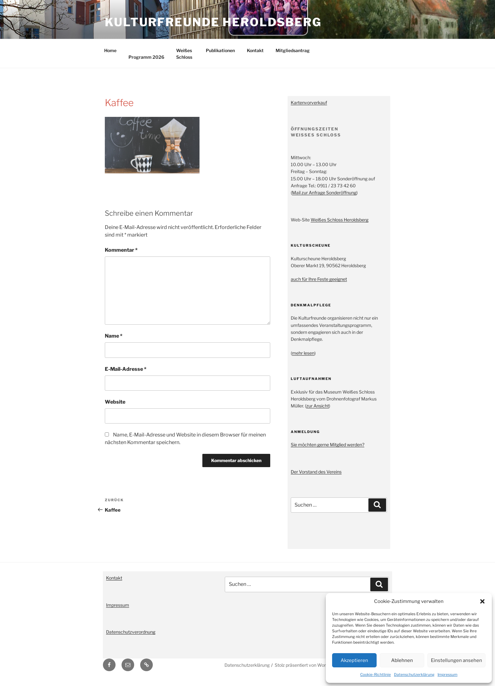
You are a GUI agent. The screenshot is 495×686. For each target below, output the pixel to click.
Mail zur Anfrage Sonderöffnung (324, 198)
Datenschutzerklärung (414, 674)
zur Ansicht (317, 411)
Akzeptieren (354, 660)
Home (110, 56)
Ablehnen (402, 660)
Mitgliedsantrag (293, 56)
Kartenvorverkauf (309, 108)
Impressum (447, 674)
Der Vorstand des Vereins (316, 477)
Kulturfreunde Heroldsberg (213, 22)
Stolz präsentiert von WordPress (307, 670)
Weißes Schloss (184, 59)
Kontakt (255, 56)
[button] (482, 601)
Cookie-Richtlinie (375, 674)
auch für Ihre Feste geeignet (319, 284)
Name (113, 342)
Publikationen (220, 56)
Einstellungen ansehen (456, 660)
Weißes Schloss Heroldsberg (339, 225)
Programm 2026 (146, 62)
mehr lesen (303, 358)
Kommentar (121, 256)
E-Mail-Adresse (125, 375)
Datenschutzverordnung (130, 637)
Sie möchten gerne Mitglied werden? (327, 450)
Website (115, 408)
